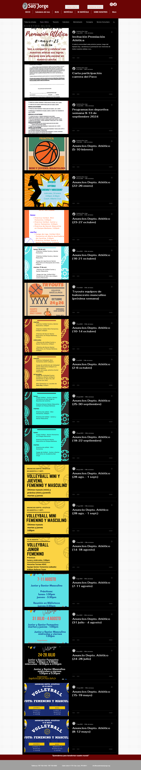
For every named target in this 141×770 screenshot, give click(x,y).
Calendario (65, 22)
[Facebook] (115, 4)
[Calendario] (72, 7)
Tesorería (56, 22)
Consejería (89, 22)
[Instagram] (111, 4)
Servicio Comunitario (103, 22)
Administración (77, 22)
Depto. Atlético (44, 22)
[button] (114, 22)
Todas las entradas (30, 22)
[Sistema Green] (95, 7)
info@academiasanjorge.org (101, 765)
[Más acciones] (112, 32)
